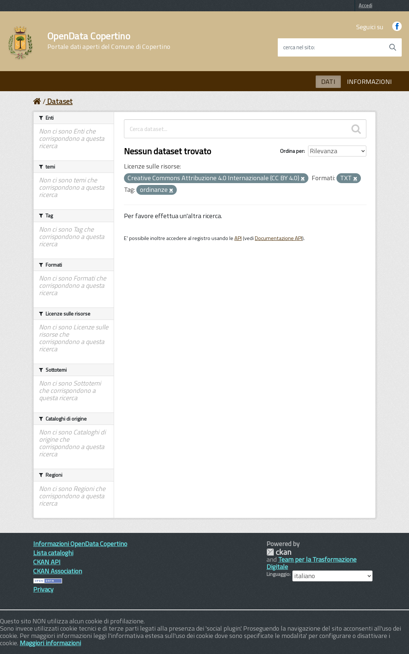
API (238, 238)
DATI (328, 81)
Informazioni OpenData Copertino (80, 544)
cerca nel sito (298, 47)
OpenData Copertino (108, 40)
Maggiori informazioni (50, 643)
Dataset (60, 101)
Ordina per (292, 151)
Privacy (43, 589)
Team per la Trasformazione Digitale (311, 563)
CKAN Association (57, 571)
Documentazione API (278, 238)
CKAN (278, 552)
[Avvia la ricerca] (392, 47)
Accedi (365, 5)
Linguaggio (277, 574)
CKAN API (47, 562)
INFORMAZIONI (369, 81)
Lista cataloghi (53, 553)
